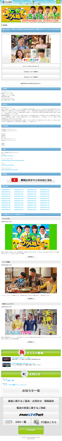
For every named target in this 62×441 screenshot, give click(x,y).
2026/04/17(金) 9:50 (6, 196)
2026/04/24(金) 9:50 (44, 191)
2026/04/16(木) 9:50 (18, 196)
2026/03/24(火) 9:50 (31, 205)
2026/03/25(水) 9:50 (18, 205)
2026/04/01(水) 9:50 (6, 202)
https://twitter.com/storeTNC (7, 165)
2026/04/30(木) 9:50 (44, 189)
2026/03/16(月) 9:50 (44, 207)
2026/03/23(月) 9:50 (44, 205)
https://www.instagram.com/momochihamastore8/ (12, 160)
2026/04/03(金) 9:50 (31, 200)
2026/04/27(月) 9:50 (31, 191)
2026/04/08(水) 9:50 (44, 198)
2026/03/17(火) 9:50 (31, 207)
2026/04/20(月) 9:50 (44, 194)
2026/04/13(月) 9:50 (6, 198)
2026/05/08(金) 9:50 (6, 189)
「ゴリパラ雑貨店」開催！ (8, 380)
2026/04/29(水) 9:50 (6, 191)
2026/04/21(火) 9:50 (31, 194)
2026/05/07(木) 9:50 (18, 189)
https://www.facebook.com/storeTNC (9, 169)
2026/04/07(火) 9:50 (6, 200)
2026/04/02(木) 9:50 (44, 200)
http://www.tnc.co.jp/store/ (7, 155)
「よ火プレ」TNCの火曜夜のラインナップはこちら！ (14, 384)
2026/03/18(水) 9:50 (18, 207)
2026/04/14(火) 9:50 (44, 196)
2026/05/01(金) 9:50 (31, 189)
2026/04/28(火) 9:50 (18, 191)
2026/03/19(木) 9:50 (6, 207)
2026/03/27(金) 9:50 (44, 202)
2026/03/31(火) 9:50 (18, 202)
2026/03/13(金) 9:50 (6, 209)
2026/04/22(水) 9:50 (18, 194)
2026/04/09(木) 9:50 (31, 198)
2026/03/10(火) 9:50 (44, 209)
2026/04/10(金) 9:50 (18, 198)
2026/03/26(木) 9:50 (6, 205)
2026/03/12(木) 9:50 (18, 209)
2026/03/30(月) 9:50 (31, 202)
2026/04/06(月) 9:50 (18, 200)
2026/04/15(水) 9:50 (31, 196)
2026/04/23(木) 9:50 (6, 194)
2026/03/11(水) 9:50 (31, 209)
